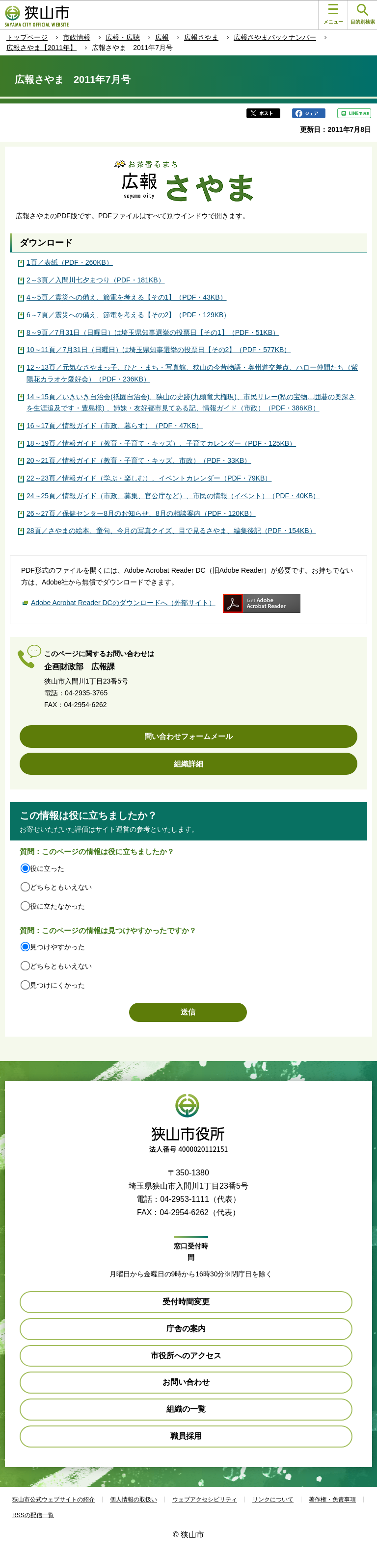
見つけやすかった (57, 947)
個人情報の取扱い (133, 1499)
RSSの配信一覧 (33, 1515)
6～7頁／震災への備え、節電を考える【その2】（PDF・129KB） (128, 315)
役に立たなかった (57, 906)
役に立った (47, 868)
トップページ (27, 37)
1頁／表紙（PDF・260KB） (70, 262)
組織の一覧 (186, 1409)
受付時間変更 (186, 1301)
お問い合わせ (186, 1382)
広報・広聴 (123, 37)
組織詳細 (188, 764)
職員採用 (186, 1436)
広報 (162, 37)
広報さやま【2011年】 (41, 47)
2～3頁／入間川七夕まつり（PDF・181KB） (96, 280)
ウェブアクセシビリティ (204, 1499)
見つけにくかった (57, 985)
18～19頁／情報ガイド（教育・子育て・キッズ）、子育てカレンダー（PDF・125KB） (161, 443)
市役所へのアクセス (186, 1355)
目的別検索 (362, 14)
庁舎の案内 (186, 1328)
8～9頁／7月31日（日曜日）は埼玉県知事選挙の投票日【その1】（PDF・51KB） (153, 332)
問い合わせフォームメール (188, 736)
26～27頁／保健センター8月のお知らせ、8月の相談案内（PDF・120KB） (141, 513)
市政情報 (76, 37)
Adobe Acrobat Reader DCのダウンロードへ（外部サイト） (123, 603)
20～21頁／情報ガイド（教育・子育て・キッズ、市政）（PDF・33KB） (139, 460)
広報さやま (201, 37)
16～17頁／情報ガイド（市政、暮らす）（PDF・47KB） (115, 426)
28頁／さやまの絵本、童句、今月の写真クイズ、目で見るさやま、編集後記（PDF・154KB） (171, 530)
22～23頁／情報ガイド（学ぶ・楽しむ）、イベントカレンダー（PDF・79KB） (149, 478)
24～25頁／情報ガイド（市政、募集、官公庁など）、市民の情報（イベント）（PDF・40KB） (173, 496)
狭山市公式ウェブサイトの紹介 (53, 1499)
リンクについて (273, 1499)
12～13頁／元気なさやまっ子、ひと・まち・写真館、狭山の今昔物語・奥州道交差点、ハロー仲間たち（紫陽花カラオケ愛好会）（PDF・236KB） (192, 373)
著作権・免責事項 (332, 1499)
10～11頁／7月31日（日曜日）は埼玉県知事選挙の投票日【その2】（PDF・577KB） (159, 350)
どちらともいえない (61, 887)
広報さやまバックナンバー (275, 37)
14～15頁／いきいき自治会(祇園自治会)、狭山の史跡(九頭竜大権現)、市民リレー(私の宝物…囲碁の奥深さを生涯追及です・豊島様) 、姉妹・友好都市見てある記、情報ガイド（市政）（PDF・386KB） (191, 402)
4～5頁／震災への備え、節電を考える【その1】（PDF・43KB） (127, 297)
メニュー (333, 14)
